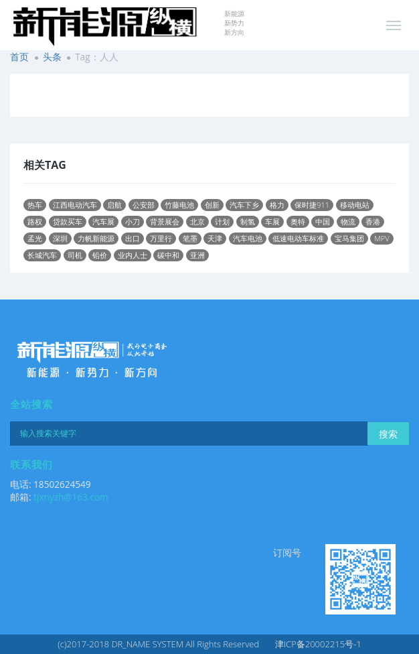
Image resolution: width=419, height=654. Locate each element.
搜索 (388, 434)
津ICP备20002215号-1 (318, 644)
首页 (19, 56)
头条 (52, 56)
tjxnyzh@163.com (70, 496)
